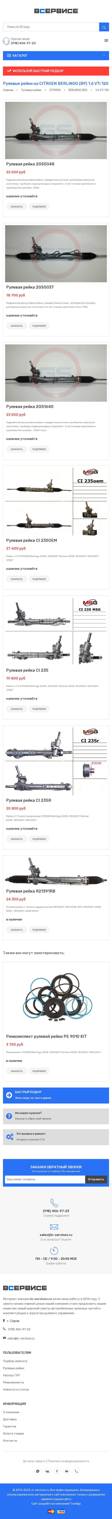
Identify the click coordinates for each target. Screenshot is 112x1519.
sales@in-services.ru (19, 1338)
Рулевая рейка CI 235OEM (31, 540)
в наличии (14, 919)
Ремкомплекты (13, 1382)
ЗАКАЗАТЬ (17, 206)
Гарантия (9, 1426)
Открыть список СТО (31, 1139)
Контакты (10, 1440)
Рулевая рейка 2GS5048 (30, 164)
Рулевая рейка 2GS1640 (30, 406)
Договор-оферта (34, 1461)
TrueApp (75, 1503)
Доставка (10, 1419)
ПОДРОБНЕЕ (39, 206)
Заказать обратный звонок (33, 1118)
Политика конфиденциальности (68, 1461)
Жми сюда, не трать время (33, 1097)
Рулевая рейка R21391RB (30, 891)
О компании (11, 1412)
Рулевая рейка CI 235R (28, 800)
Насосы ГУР (11, 1375)
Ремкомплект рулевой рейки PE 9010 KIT (46, 1036)
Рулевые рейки (13, 1368)
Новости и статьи (16, 1389)
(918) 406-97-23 (16, 1329)
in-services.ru (40, 1490)
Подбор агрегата (15, 1361)
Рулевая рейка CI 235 (27, 670)
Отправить (96, 1179)
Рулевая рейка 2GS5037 (30, 287)
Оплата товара (13, 1433)
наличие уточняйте (22, 196)
